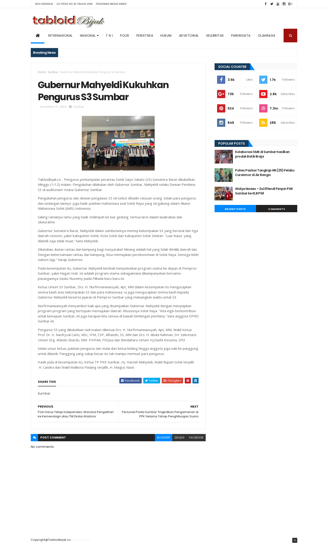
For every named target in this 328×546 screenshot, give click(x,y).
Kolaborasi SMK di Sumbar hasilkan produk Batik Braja (262, 154)
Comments (276, 209)
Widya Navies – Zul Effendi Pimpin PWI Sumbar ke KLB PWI (263, 191)
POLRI (124, 35)
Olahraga (266, 35)
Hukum (166, 35)
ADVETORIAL (189, 35)
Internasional (60, 35)
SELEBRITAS (215, 35)
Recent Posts (235, 209)
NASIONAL (88, 35)
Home (42, 72)
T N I (109, 35)
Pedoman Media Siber (111, 4)
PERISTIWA (144, 35)
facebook (196, 437)
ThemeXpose (81, 540)
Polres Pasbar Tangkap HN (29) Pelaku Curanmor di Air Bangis (264, 172)
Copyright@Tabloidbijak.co (51, 540)
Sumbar (53, 72)
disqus (179, 437)
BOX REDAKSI (44, 4)
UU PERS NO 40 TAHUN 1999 (74, 4)
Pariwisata (241, 35)
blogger (163, 437)
